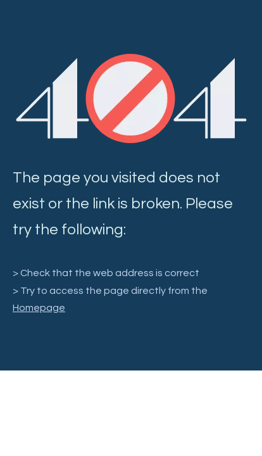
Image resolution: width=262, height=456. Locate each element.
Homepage (39, 308)
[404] (131, 98)
